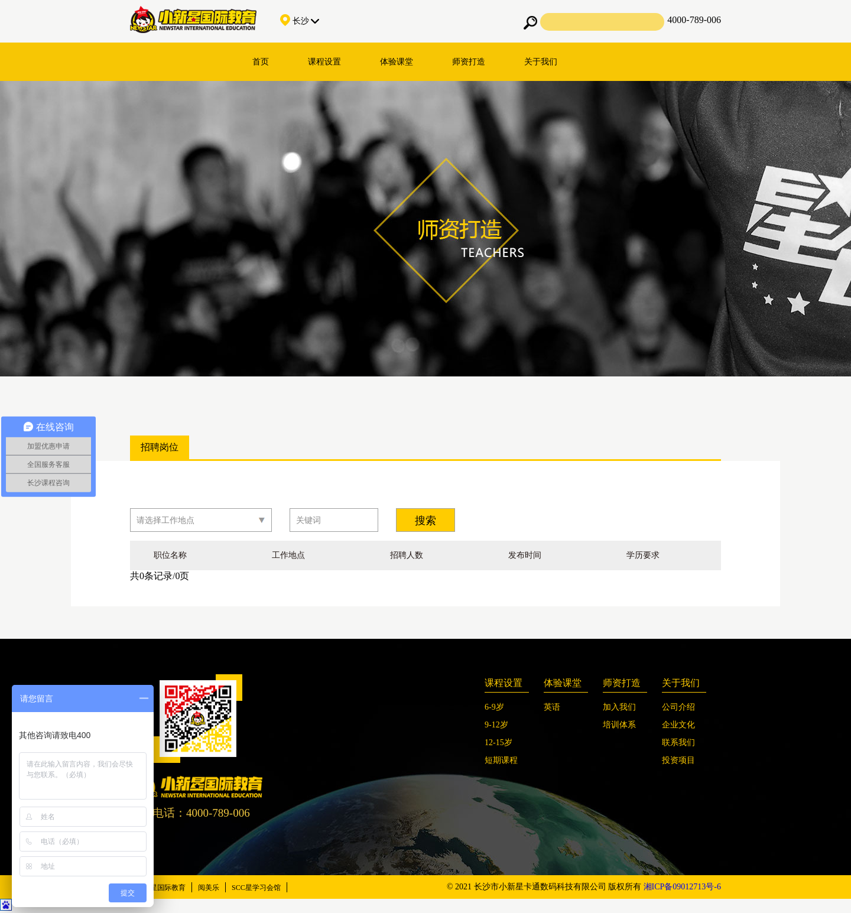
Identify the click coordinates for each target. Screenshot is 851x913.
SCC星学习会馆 (256, 887)
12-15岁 (498, 742)
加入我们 (619, 707)
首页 (260, 61)
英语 (552, 707)
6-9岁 (494, 707)
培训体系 (619, 724)
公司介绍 (678, 707)
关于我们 (540, 61)
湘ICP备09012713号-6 (682, 886)
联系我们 (678, 742)
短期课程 (501, 760)
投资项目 (678, 760)
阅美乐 (208, 887)
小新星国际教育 (161, 887)
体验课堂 (396, 61)
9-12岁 (496, 724)
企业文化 (678, 724)
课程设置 (324, 61)
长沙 (299, 21)
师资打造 (468, 61)
